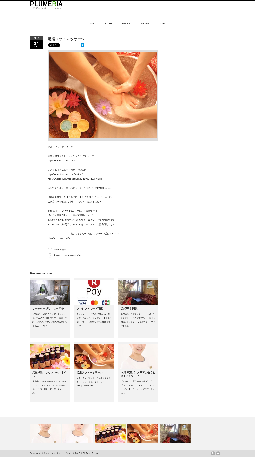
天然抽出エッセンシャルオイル (67, 255)
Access (108, 23)
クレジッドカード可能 (90, 308)
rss (213, 453)
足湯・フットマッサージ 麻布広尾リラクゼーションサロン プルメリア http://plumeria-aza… (93, 382)
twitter (218, 453)
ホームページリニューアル (48, 308)
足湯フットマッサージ (90, 372)
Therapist (144, 23)
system (162, 23)
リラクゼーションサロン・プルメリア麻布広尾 (61, 453)
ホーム (92, 23)
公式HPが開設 (60, 250)
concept (126, 23)
